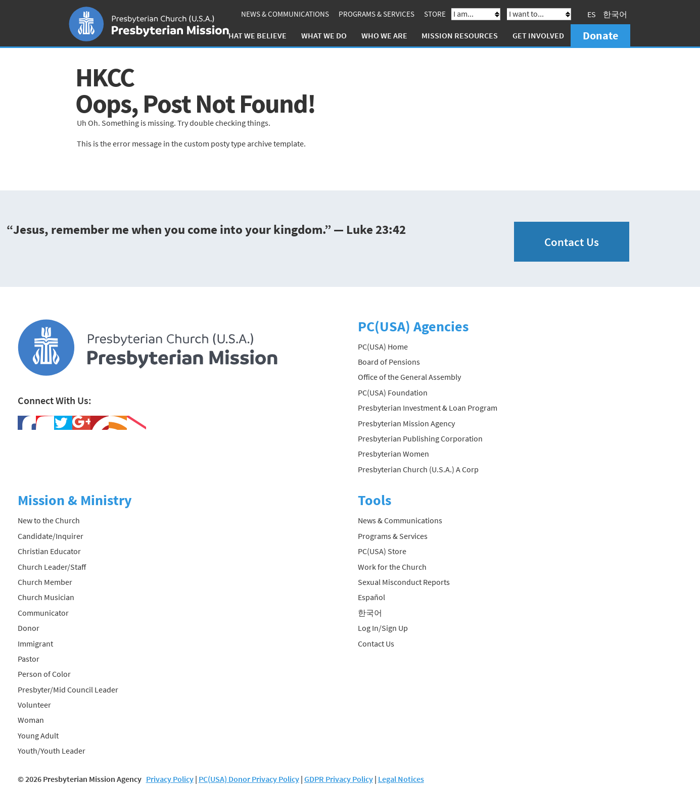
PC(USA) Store (382, 551)
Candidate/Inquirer (50, 536)
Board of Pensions (389, 362)
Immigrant (35, 643)
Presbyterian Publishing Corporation (420, 438)
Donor (28, 628)
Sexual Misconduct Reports (404, 582)
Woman (31, 720)
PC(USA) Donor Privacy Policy (249, 779)
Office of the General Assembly (409, 377)
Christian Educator (49, 551)
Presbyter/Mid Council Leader (68, 689)
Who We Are (384, 35)
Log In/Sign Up (383, 628)
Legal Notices (401, 779)
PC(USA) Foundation (393, 392)
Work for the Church (392, 567)
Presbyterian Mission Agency (406, 423)
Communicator (43, 613)
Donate (600, 35)
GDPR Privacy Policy (338, 779)
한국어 (615, 14)
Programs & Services (376, 14)
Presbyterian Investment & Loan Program (427, 408)
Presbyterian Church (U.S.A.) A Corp (418, 469)
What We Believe (254, 35)
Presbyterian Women (393, 454)
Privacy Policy (170, 779)
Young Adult (38, 735)
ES (591, 14)
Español (371, 597)
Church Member (45, 582)
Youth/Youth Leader (51, 751)
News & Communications (285, 14)
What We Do (324, 35)
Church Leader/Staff (52, 567)
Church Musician (46, 597)
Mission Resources (460, 35)
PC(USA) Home (383, 346)
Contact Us (571, 241)
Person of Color (44, 674)
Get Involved (538, 35)
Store (435, 14)
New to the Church (49, 520)
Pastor (28, 659)
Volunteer (34, 705)
